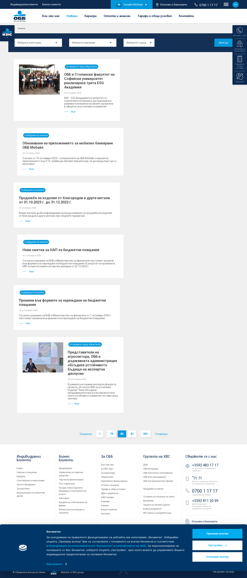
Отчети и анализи (117, 16)
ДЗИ (145, 465)
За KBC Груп (107, 469)
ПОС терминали (67, 483)
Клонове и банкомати (171, 5)
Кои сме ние (51, 16)
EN (235, 4)
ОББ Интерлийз (150, 469)
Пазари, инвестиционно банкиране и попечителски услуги (72, 491)
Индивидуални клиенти (24, 4)
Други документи (109, 493)
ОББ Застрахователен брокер (158, 481)
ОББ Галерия (107, 497)
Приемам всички (217, 540)
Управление (107, 477)
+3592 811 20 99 (205, 501)
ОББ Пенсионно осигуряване (158, 473)
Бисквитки (148, 501)
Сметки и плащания (27, 472)
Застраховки (23, 488)
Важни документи (152, 509)
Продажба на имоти (153, 489)
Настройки (217, 552)
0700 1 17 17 (205, 5)
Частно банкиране (26, 484)
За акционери (108, 473)
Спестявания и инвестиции (30, 480)
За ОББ (107, 456)
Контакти (186, 16)
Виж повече (54, 571)
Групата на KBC (156, 456)
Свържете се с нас (201, 456)
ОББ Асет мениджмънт (154, 477)
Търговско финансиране (71, 479)
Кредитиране (65, 468)
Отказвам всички (217, 563)
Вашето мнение (109, 509)
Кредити (21, 476)
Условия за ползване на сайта (159, 496)
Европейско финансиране (114, 481)
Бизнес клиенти (51, 4)
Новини (72, 16)
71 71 (197, 478)
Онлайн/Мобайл (129, 5)
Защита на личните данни (156, 505)
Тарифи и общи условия (154, 16)
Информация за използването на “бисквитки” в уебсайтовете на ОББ (97, 552)
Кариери (91, 16)
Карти (20, 468)
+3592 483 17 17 (205, 465)
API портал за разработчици (157, 513)
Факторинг (64, 498)
